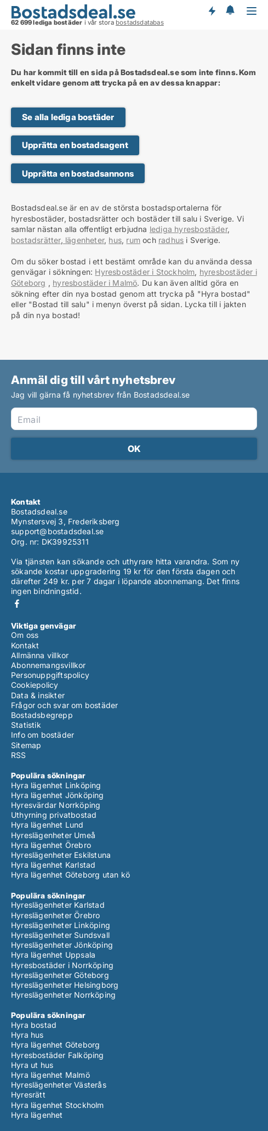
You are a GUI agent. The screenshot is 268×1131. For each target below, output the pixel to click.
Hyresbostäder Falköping (57, 1055)
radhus (171, 240)
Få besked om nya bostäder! (211, 11)
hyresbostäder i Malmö (95, 282)
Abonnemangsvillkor (48, 665)
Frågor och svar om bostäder (64, 705)
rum (133, 240)
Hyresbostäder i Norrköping (62, 965)
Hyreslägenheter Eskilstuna (61, 854)
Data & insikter (38, 695)
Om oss (24, 635)
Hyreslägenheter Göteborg (60, 975)
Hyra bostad (33, 1025)
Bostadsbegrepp (42, 715)
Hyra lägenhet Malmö (50, 1074)
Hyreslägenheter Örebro (55, 915)
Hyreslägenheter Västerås (58, 1084)
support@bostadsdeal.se (57, 531)
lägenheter (83, 240)
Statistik (26, 725)
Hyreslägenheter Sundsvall (60, 935)
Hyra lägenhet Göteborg (55, 1044)
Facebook (17, 603)
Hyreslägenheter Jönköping (62, 944)
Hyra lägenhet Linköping (56, 785)
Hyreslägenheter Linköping (60, 925)
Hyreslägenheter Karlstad (58, 904)
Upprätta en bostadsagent (75, 145)
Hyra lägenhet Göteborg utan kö (70, 874)
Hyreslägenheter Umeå (53, 835)
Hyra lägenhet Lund (47, 824)
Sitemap (26, 745)
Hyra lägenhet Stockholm (57, 1105)
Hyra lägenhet (37, 1114)
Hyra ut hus (32, 1065)
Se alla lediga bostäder (68, 117)
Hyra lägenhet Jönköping (57, 795)
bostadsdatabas (140, 22)
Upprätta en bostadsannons (78, 173)
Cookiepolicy (34, 684)
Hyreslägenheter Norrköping (63, 994)
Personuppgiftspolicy (50, 675)
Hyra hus (27, 1034)
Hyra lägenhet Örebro (51, 845)
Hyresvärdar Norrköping (55, 805)
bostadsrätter (36, 240)
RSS (18, 755)
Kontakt (25, 645)
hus (115, 240)
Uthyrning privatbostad (53, 814)
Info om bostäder (42, 734)
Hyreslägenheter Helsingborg (64, 984)
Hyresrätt (28, 1094)
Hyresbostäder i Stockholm (145, 271)
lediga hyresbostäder (188, 229)
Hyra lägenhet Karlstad (53, 864)
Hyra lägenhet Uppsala (53, 954)
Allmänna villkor (40, 655)
